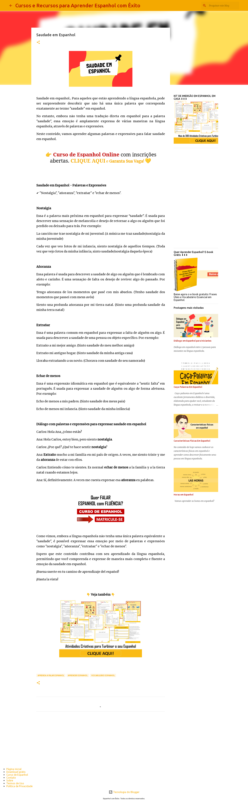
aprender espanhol (78, 675)
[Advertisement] (196, 198)
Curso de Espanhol (17, 774)
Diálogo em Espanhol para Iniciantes (192, 340)
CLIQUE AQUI (88, 160)
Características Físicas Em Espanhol (192, 441)
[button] (38, 42)
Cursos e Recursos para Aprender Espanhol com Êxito (77, 5)
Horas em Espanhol (183, 494)
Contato (11, 777)
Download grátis (16, 771)
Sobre (9, 780)
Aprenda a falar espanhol (51, 675)
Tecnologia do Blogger (124, 792)
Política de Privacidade (19, 786)
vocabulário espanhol (103, 675)
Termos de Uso (15, 783)
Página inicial (13, 769)
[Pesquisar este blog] (222, 5)
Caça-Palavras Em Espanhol (188, 387)
